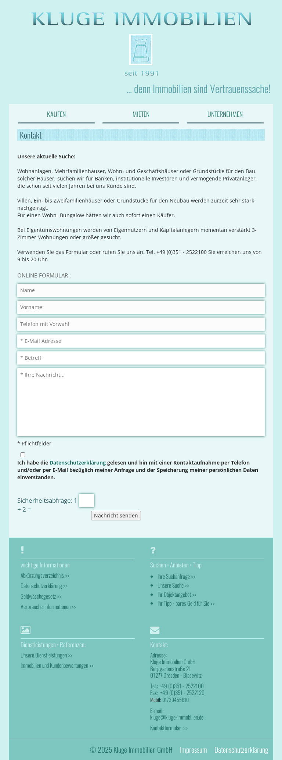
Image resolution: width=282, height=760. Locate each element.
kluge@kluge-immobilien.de (176, 717)
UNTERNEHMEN (225, 114)
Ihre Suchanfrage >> (176, 576)
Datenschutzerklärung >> (44, 585)
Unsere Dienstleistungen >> (46, 655)
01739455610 (175, 699)
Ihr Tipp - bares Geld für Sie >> (186, 603)
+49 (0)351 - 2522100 (181, 686)
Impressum (193, 749)
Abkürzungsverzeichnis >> (45, 575)
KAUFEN (56, 114)
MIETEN (141, 114)
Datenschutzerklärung (78, 462)
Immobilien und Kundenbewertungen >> (57, 665)
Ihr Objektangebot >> (177, 594)
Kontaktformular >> (169, 728)
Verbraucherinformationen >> (48, 606)
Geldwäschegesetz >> (41, 596)
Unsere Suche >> (173, 585)
